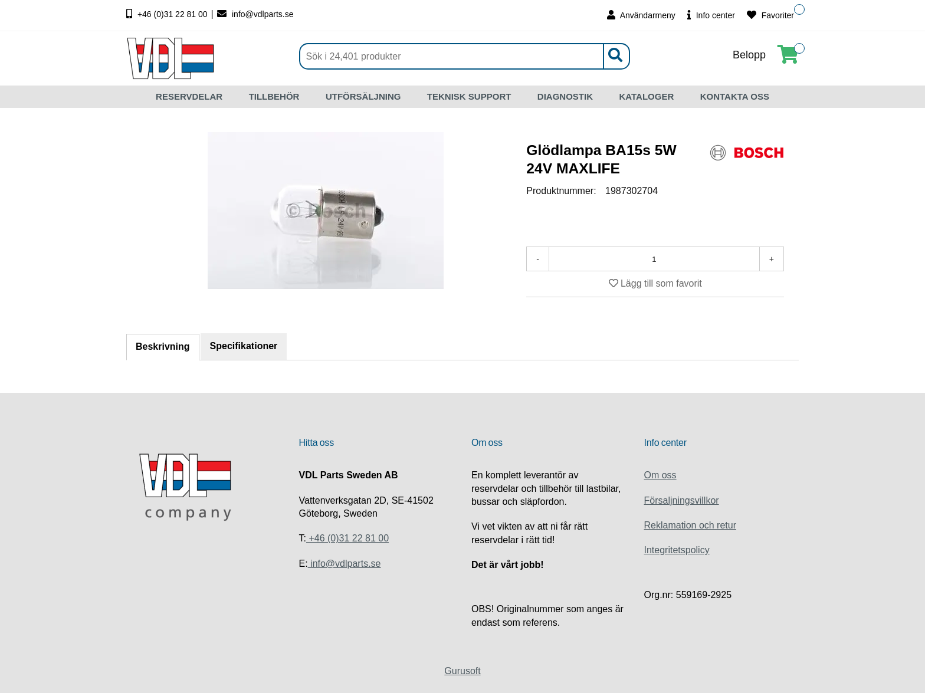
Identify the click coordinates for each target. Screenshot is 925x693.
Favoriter (770, 15)
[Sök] (464, 56)
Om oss (660, 475)
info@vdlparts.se (255, 14)
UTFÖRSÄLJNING (363, 96)
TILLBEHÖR (274, 96)
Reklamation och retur (690, 525)
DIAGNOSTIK (565, 96)
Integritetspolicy (677, 550)
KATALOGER (646, 96)
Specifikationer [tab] (244, 346)
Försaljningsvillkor (681, 500)
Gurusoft (462, 671)
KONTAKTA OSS (734, 96)
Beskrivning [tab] (163, 346)
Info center (711, 15)
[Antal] (654, 259)
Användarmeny (641, 15)
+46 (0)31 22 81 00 (168, 14)
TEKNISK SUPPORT (469, 96)
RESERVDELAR (189, 96)
